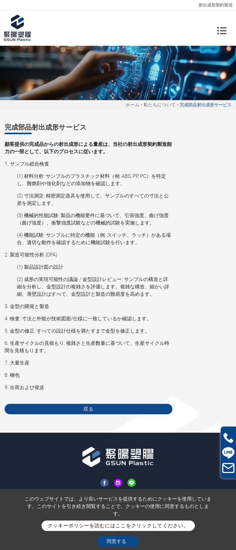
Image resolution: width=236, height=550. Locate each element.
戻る (88, 409)
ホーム (133, 104)
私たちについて (160, 104)
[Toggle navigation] (222, 27)
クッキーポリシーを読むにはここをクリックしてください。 (118, 526)
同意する (116, 541)
